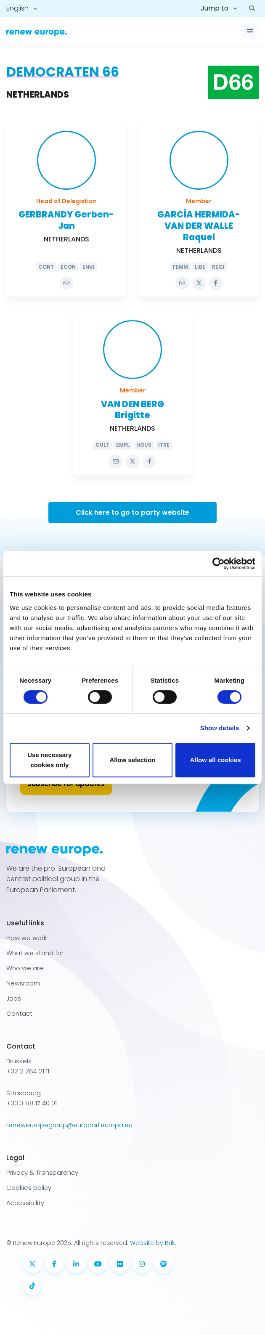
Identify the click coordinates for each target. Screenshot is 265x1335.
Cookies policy (28, 1187)
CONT (46, 266)
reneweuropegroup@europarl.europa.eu (69, 1124)
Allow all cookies (215, 759)
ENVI (88, 266)
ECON (68, 266)
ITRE (164, 444)
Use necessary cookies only (49, 759)
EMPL (123, 444)
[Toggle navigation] (250, 30)
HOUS (143, 444)
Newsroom (23, 983)
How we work (26, 937)
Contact (19, 1013)
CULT (102, 444)
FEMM (180, 266)
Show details (219, 727)
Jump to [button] (214, 8)
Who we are (24, 968)
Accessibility (25, 1202)
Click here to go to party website (132, 512)
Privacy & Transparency (42, 1172)
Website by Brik (152, 1243)
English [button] (17, 8)
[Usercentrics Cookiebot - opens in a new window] (218, 563)
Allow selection (132, 759)
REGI (218, 266)
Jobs (13, 998)
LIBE (200, 266)
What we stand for (35, 952)
